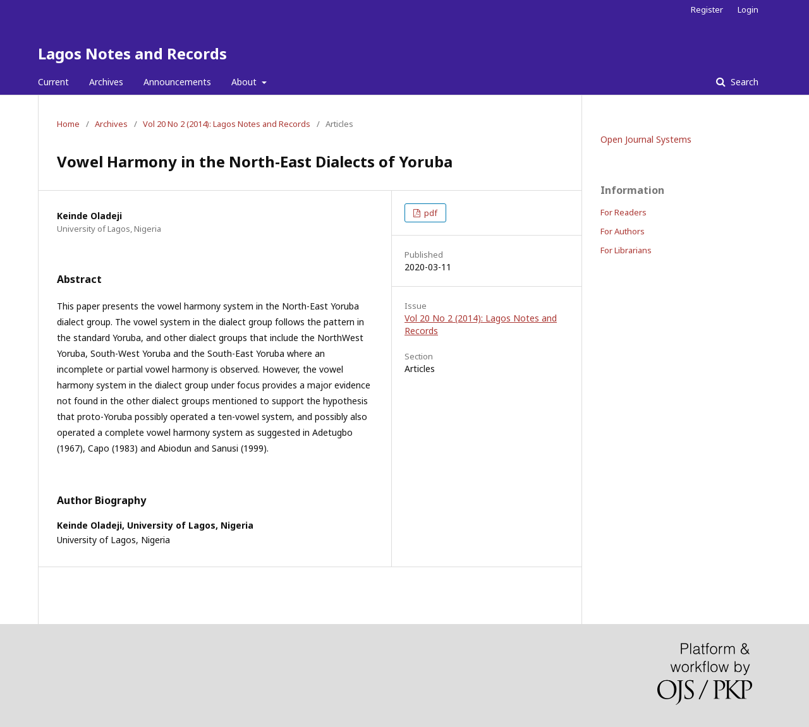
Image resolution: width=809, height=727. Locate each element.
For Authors (622, 231)
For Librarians (626, 250)
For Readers (623, 212)
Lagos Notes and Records (132, 53)
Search (743, 82)
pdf (429, 213)
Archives (106, 82)
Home (68, 123)
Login (748, 9)
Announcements (177, 82)
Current (53, 82)
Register (707, 9)
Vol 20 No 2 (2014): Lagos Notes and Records (226, 123)
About (245, 82)
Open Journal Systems (645, 139)
